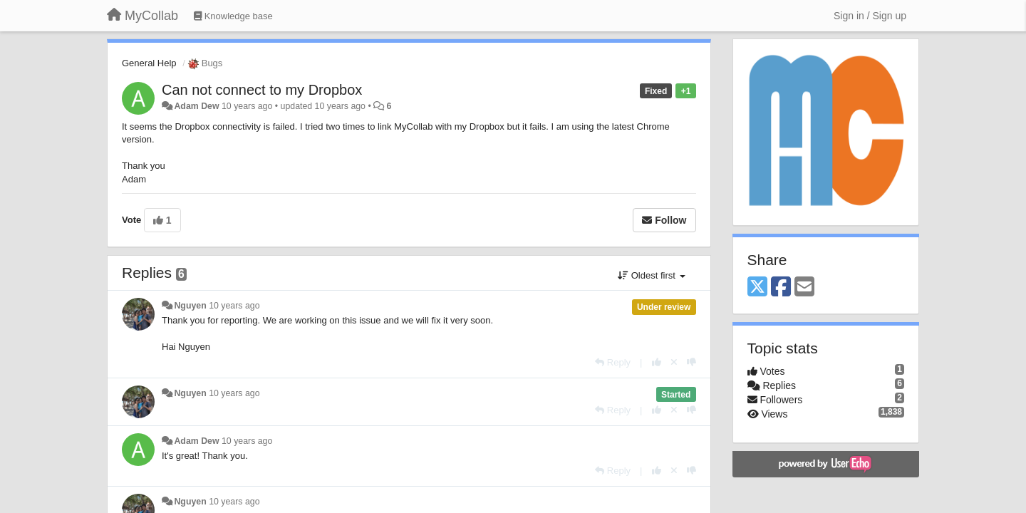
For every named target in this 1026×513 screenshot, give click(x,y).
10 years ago (234, 306)
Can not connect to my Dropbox (262, 90)
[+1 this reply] (656, 362)
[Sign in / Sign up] (870, 16)
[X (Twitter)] (757, 287)
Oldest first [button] (651, 275)
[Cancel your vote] (674, 362)
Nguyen (190, 306)
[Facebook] (781, 287)
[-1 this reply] (691, 362)
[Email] (804, 287)
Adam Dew (196, 106)
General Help (149, 63)
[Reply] (613, 362)
